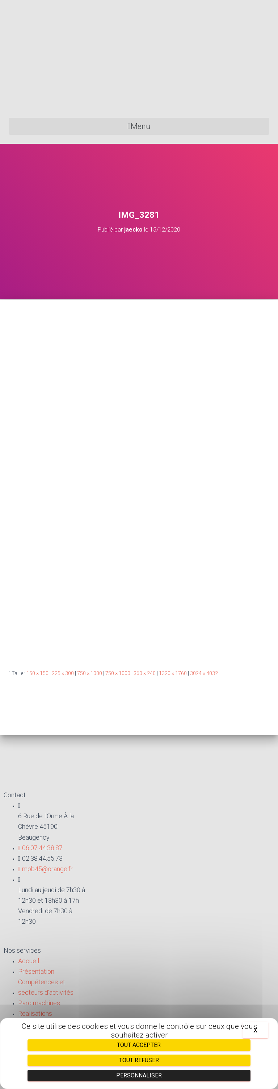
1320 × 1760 (173, 673)
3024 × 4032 (204, 673)
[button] (139, 126)
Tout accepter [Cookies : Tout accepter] (139, 1045)
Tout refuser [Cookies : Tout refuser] (139, 1060)
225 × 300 (63, 673)
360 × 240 (145, 673)
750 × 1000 (89, 673)
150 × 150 (37, 673)
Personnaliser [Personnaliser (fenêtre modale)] (139, 1075)
